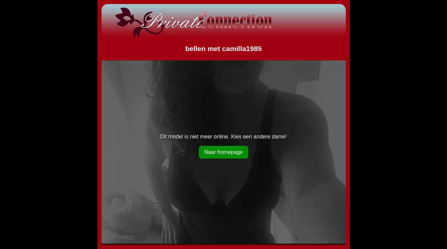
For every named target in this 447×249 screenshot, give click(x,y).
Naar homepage (223, 152)
